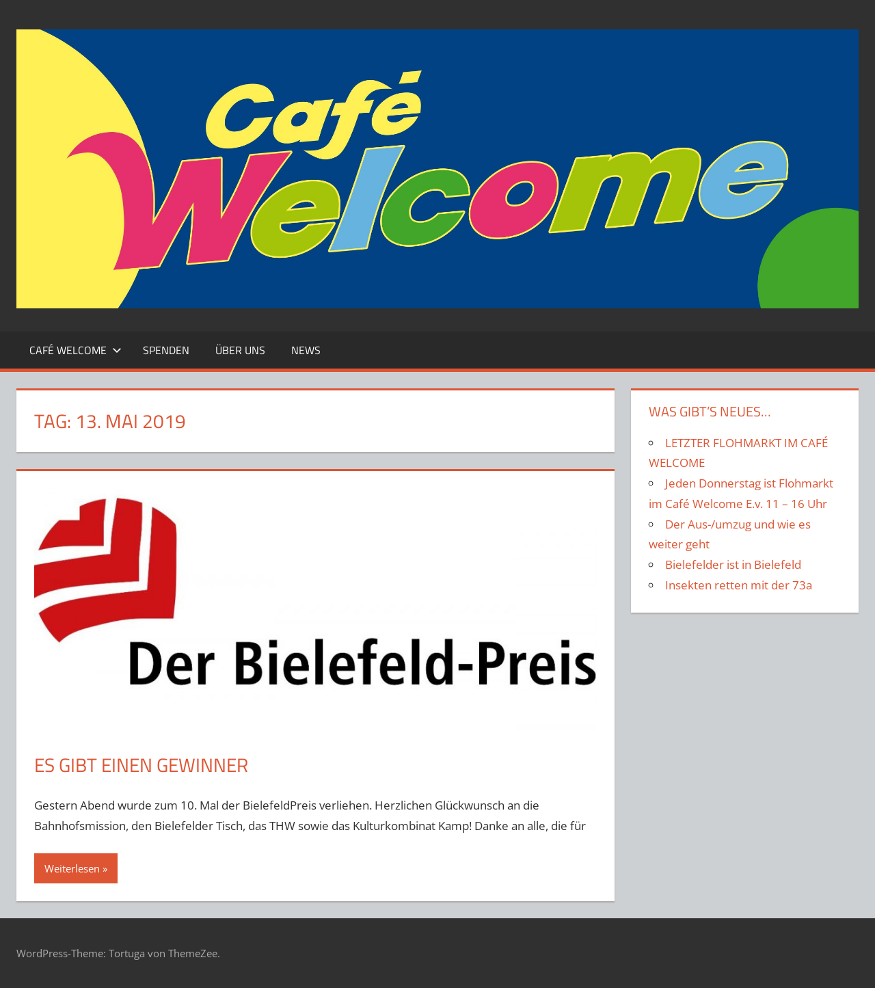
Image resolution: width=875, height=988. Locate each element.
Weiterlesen (72, 868)
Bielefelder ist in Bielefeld (733, 564)
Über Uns (240, 350)
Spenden (166, 350)
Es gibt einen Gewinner (141, 764)
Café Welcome (75, 350)
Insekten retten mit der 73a (738, 585)
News (306, 350)
